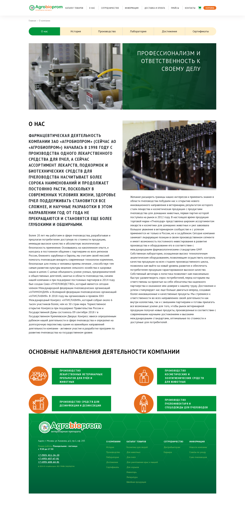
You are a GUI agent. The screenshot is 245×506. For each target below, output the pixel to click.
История (75, 31)
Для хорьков (133, 467)
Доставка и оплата (155, 8)
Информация (132, 8)
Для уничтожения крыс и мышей (142, 462)
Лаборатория (138, 31)
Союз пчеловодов (198, 457)
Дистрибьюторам (172, 447)
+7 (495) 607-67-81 (48, 458)
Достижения (169, 31)
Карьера (168, 452)
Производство (107, 31)
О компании (113, 441)
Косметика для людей (137, 447)
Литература (132, 477)
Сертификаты (201, 31)
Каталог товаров (74, 8)
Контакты (190, 8)
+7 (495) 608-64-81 (48, 462)
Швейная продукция (136, 482)
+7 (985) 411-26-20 (48, 455)
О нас (92, 8)
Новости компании (198, 447)
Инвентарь (132, 472)
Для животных (133, 452)
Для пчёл (131, 457)
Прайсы (175, 8)
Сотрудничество (110, 8)
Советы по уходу (197, 452)
